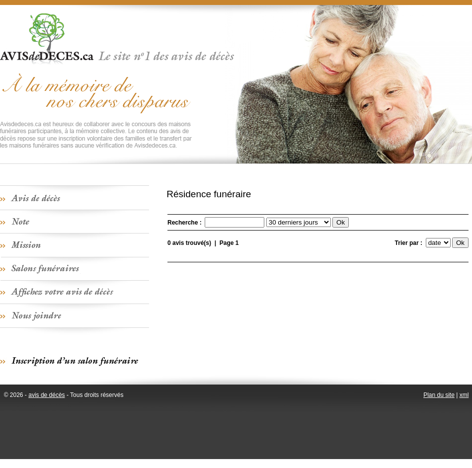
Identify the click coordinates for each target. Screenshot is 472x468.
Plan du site (439, 394)
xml (464, 394)
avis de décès (46, 394)
